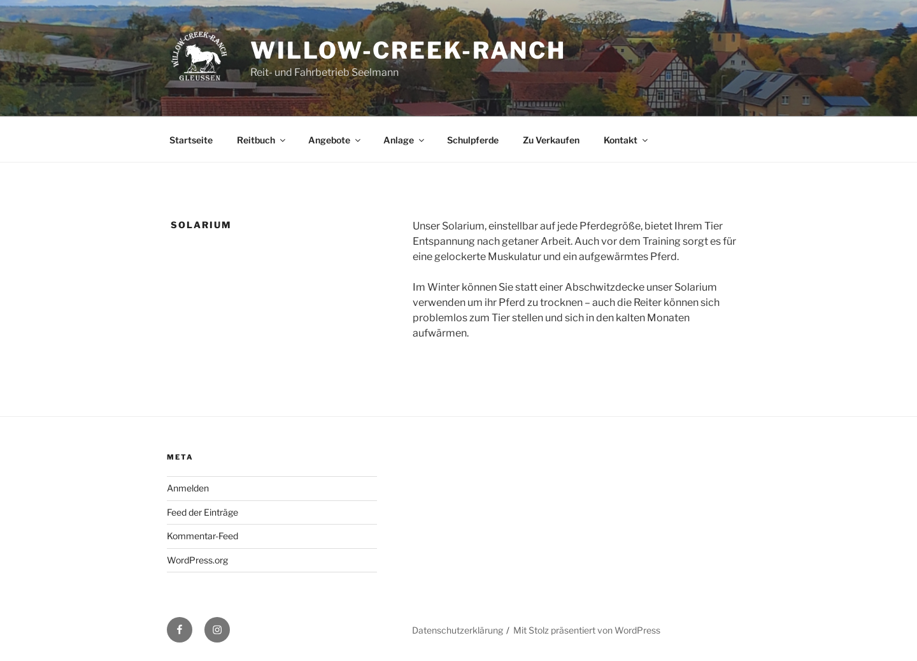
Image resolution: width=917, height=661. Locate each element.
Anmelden (188, 488)
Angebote (335, 139)
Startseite (191, 139)
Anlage (404, 139)
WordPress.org (197, 560)
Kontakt (627, 139)
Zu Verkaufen (551, 139)
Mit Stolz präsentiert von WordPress (586, 630)
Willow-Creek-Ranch (408, 50)
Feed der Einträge (202, 512)
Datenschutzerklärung (457, 630)
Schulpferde (473, 139)
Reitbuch (262, 139)
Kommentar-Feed (202, 535)
